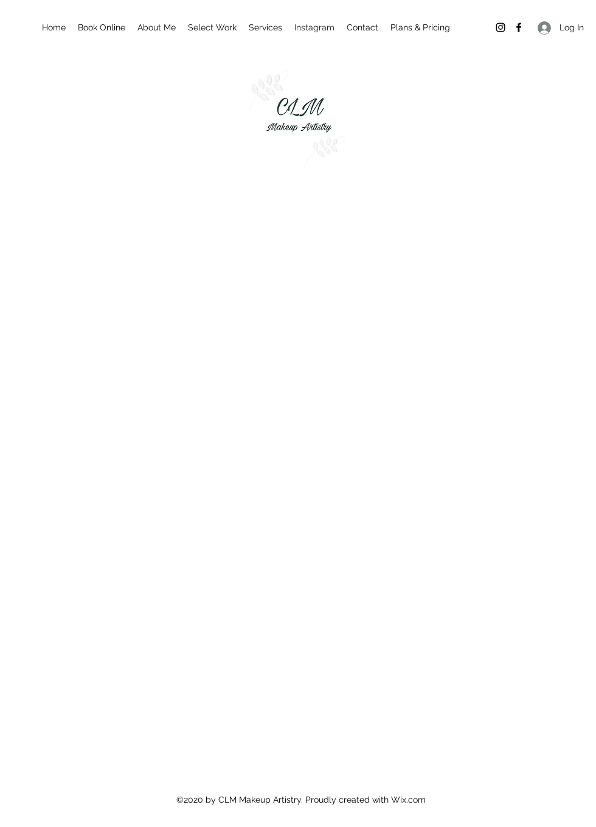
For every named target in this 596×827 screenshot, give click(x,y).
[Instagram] (500, 27)
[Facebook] (519, 27)
